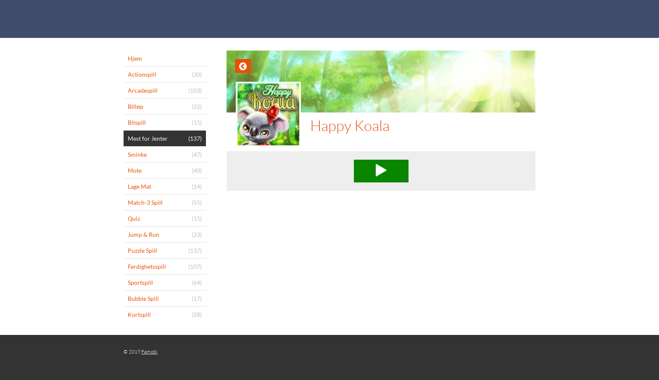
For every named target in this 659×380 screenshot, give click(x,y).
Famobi (149, 351)
